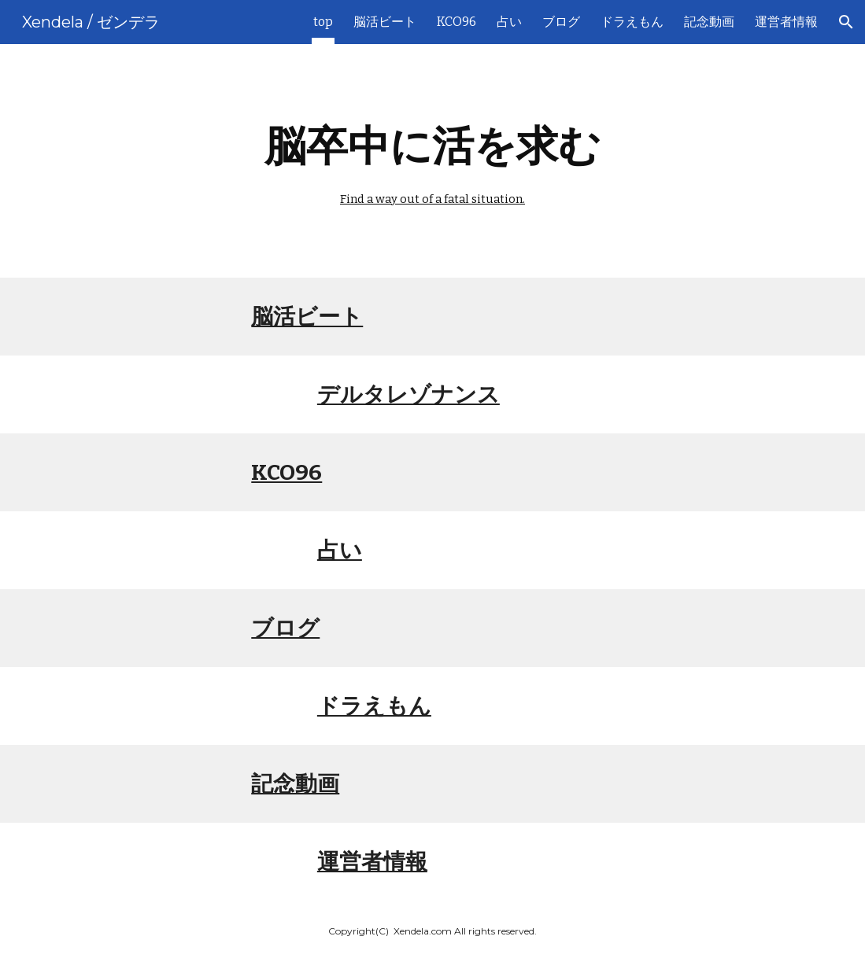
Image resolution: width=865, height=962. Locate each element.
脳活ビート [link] (384, 21)
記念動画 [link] (709, 21)
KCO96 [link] (456, 21)
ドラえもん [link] (632, 21)
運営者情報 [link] (786, 21)
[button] (846, 22)
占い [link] (509, 21)
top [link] (323, 21)
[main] (432, 161)
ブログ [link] (561, 21)
